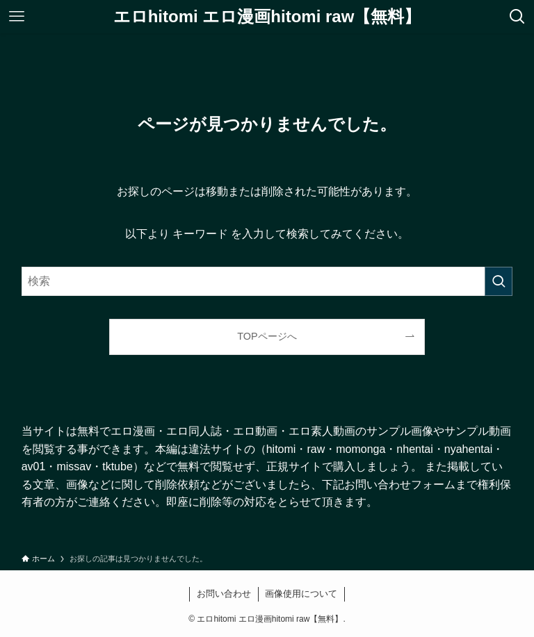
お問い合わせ (224, 593)
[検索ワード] (267, 281)
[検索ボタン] (517, 16)
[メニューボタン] (16, 16)
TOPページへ (266, 336)
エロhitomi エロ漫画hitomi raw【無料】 (267, 16)
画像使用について (301, 593)
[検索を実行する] (498, 281)
